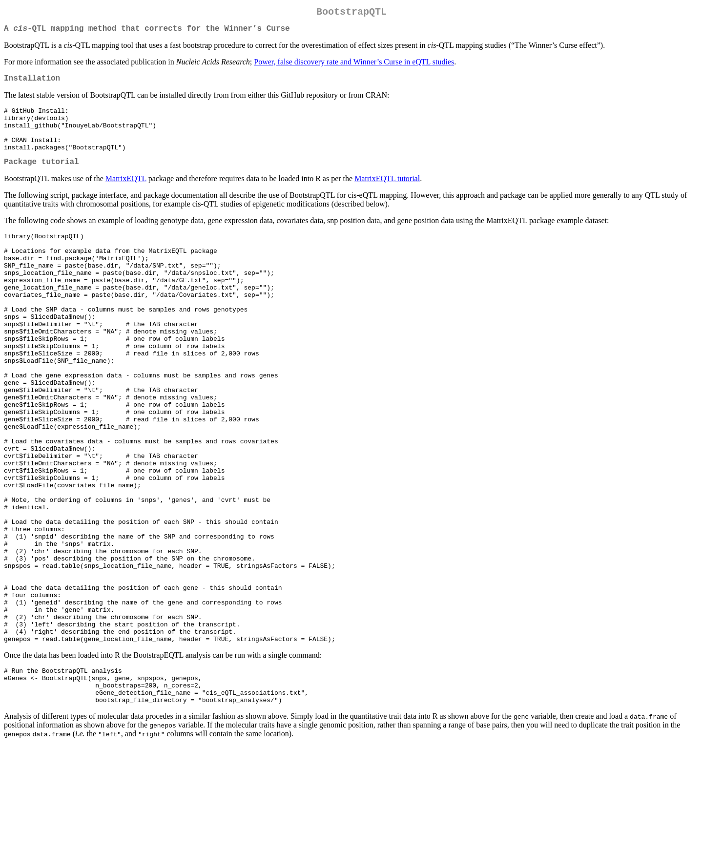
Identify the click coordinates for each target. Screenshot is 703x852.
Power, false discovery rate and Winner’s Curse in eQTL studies (354, 66)
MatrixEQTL (125, 195)
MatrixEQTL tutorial (387, 195)
